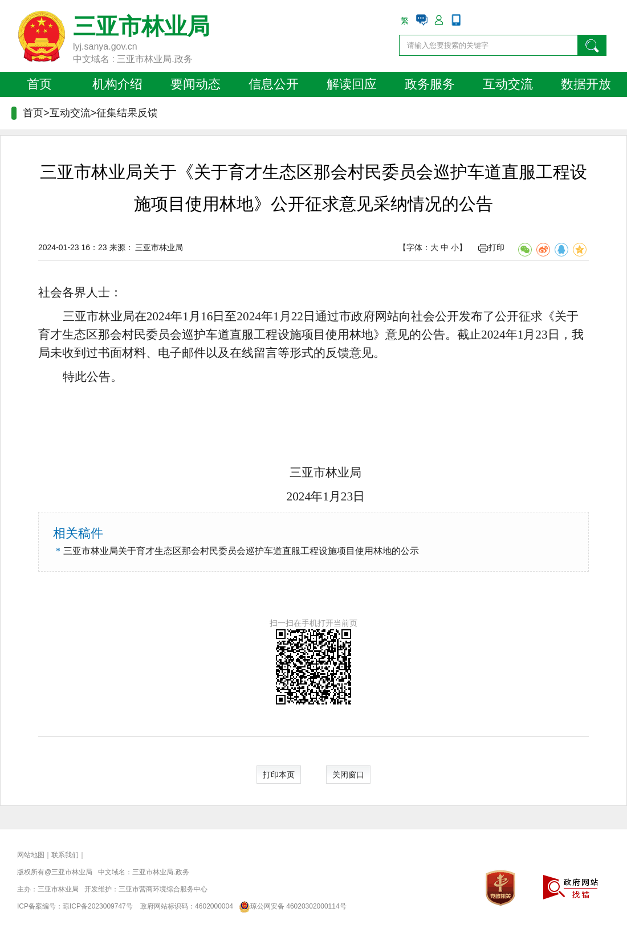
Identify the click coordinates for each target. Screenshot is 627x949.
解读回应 (352, 84)
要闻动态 (195, 84)
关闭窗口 (348, 774)
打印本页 (279, 774)
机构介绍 (117, 84)
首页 (39, 84)
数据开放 (586, 84)
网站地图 (30, 855)
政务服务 (430, 84)
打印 (491, 247)
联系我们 (65, 855)
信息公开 (274, 84)
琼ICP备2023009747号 (98, 906)
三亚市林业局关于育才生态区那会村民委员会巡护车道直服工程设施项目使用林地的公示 (241, 551)
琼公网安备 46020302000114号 (290, 906)
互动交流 (508, 84)
